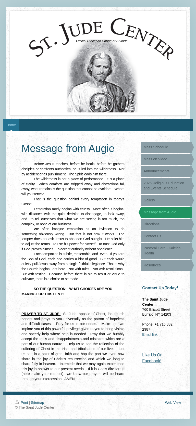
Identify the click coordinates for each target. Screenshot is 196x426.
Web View (173, 403)
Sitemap (37, 403)
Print (22, 403)
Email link (149, 334)
